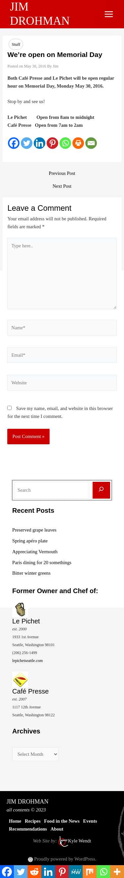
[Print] (78, 143)
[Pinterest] (52, 143)
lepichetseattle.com (27, 660)
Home (15, 821)
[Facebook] (14, 143)
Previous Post (62, 173)
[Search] (101, 490)
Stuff (16, 44)
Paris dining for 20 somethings (41, 562)
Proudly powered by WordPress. (65, 859)
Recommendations (28, 829)
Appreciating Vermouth (35, 551)
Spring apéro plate (30, 540)
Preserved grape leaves (34, 530)
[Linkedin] (39, 143)
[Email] (91, 143)
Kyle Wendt (79, 840)
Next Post (62, 186)
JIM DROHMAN (28, 801)
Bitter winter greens (31, 573)
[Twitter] (26, 143)
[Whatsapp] (65, 143)
